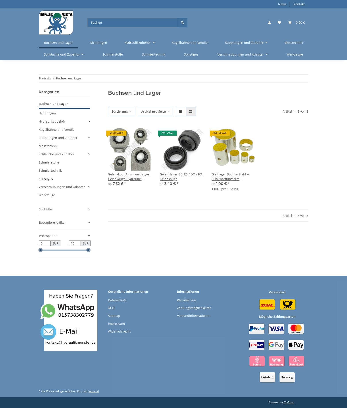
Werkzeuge (47, 195)
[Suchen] (132, 22)
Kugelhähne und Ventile (57, 129)
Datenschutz (117, 300)
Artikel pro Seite (153, 111)
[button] (269, 22)
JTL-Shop (288, 402)
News (282, 4)
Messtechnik (48, 146)
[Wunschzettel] (279, 22)
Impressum (116, 323)
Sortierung (120, 111)
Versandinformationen (193, 316)
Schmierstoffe (49, 162)
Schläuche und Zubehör (56, 154)
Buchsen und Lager (53, 104)
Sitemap (114, 316)
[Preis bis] (75, 243)
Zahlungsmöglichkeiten (194, 308)
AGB (111, 308)
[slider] (40, 250)
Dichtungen (47, 113)
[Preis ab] (45, 243)
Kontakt (299, 4)
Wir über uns (187, 300)
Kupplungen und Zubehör (58, 138)
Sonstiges (46, 179)
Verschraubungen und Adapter (62, 187)
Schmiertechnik (50, 170)
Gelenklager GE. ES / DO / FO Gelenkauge (181, 176)
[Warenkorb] (296, 22)
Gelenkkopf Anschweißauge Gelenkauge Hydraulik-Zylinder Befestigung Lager (128, 176)
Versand (94, 391)
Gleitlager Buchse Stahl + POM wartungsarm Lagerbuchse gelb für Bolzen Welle (233, 176)
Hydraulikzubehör (52, 121)
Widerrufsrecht (119, 331)
